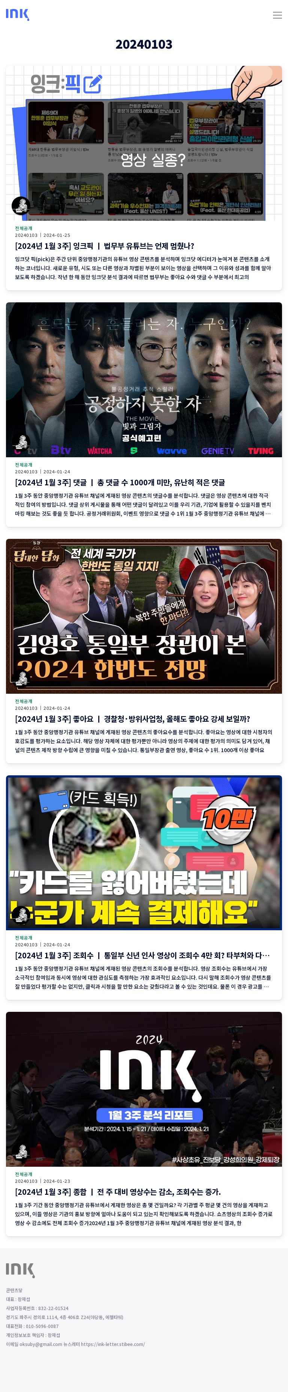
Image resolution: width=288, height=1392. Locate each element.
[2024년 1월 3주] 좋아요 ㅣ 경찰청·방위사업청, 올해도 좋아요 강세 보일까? (132, 718)
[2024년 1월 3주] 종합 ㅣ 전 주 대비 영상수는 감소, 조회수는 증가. (118, 1191)
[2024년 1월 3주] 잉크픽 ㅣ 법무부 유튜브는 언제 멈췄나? (104, 245)
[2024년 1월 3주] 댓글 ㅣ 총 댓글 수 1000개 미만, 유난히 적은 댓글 (120, 482)
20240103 (26, 235)
